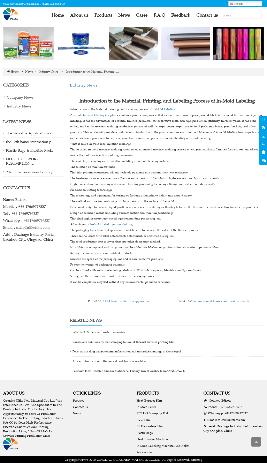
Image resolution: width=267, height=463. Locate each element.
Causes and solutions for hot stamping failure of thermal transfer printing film (123, 342)
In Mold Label (146, 407)
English (236, 4)
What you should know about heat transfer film (221, 301)
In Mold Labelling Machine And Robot (163, 446)
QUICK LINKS (87, 393)
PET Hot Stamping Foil (152, 413)
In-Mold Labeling (163, 109)
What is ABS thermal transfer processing (99, 332)
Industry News (48, 71)
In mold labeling (93, 115)
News (29, 71)
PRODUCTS (148, 393)
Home (15, 71)
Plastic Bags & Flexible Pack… (31, 150)
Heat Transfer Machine (152, 439)
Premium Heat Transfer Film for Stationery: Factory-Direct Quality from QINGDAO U (129, 371)
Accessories (144, 452)
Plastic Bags (145, 433)
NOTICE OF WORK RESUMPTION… (22, 161)
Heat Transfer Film (149, 400)
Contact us (80, 407)
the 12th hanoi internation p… (30, 142)
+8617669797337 (37, 220)
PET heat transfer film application (127, 301)
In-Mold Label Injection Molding (111, 224)
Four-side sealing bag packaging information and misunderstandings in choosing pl (127, 351)
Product (78, 400)
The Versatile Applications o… (31, 133)
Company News (20, 97)
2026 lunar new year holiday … (31, 172)
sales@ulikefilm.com (33, 227)
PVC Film (143, 420)
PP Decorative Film (150, 426)
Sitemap (197, 460)
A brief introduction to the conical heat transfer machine (109, 361)
